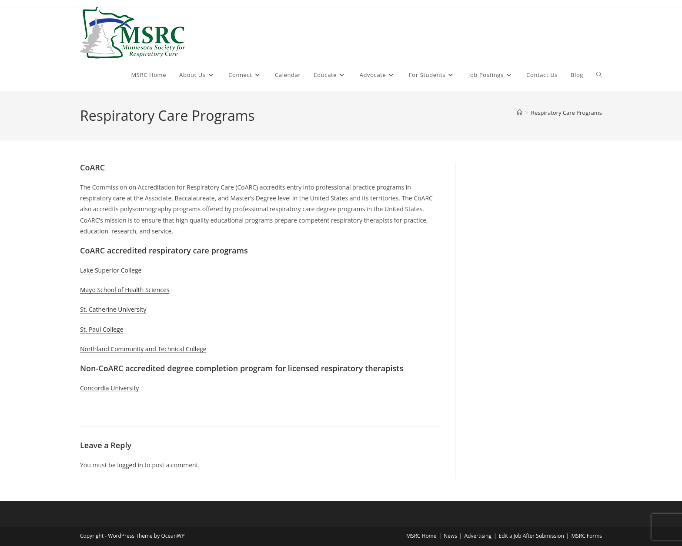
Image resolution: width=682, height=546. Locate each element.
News (450, 535)
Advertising (477, 535)
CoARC (93, 167)
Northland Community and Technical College (143, 349)
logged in (130, 465)
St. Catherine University (113, 309)
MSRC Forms (586, 535)
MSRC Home (421, 535)
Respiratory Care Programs (566, 113)
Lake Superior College (110, 270)
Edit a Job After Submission (531, 535)
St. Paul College (102, 329)
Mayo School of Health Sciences (125, 290)
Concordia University (109, 388)
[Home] (519, 113)
